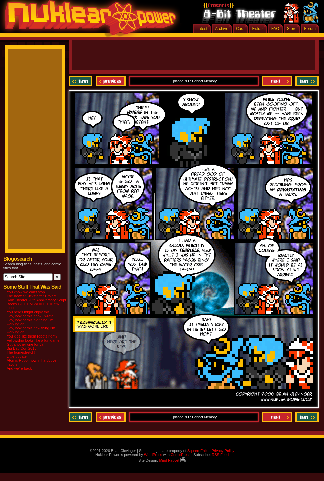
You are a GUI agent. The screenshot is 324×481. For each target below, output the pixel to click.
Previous (110, 81)
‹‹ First (81, 81)
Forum (310, 28)
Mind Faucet (172, 460)
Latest (201, 28)
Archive (221, 28)
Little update (17, 356)
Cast (240, 28)
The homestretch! (21, 352)
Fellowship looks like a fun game (33, 340)
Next (277, 81)
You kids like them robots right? (32, 336)
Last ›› (306, 81)
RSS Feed (220, 455)
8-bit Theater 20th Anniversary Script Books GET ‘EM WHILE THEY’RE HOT (36, 304)
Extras (258, 28)
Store (292, 28)
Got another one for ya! (25, 344)
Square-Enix (197, 451)
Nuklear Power (88, 20)
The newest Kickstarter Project (31, 296)
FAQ (275, 28)
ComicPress (180, 455)
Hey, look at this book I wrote (30, 316)
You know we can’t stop (26, 292)
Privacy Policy (222, 451)
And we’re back (19, 368)
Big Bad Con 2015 (21, 348)
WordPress (153, 455)
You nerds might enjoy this (28, 312)
